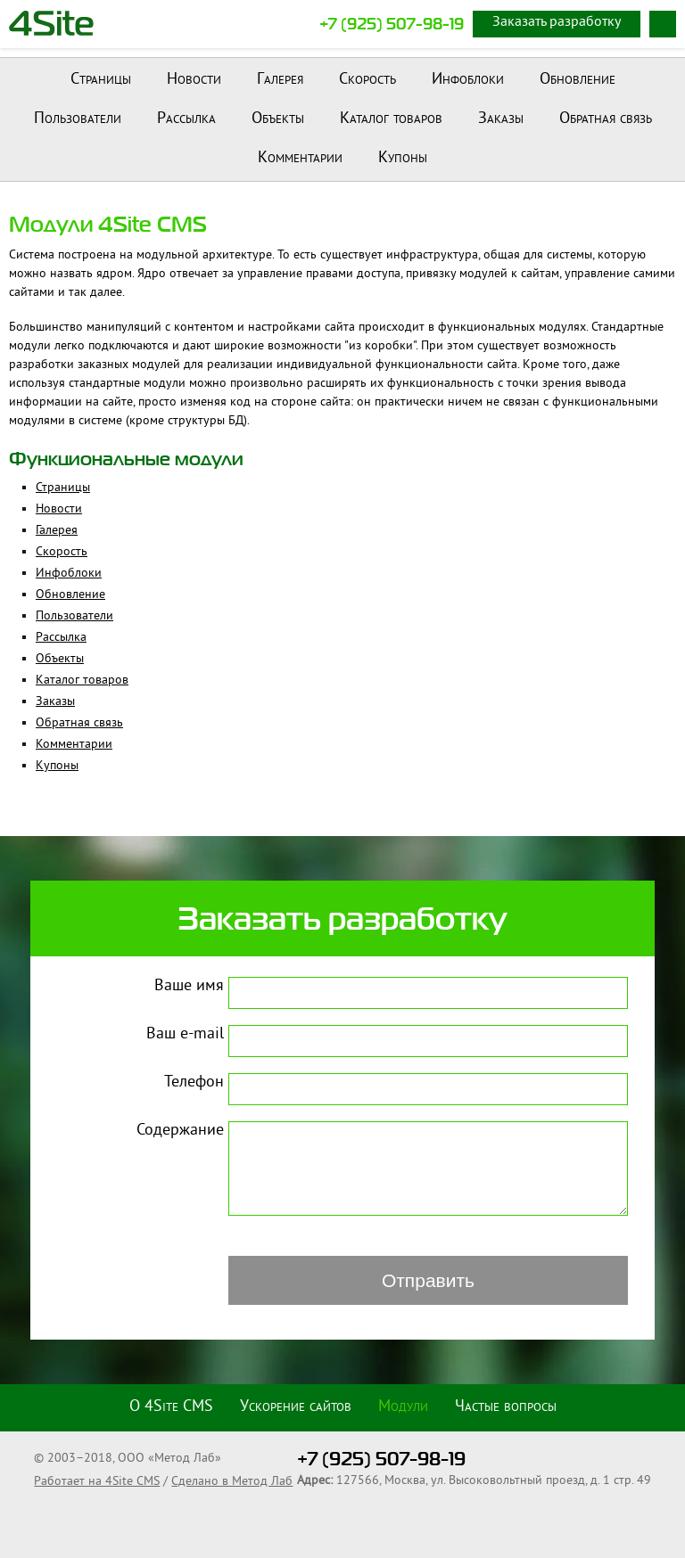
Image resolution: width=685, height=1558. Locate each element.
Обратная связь (605, 119)
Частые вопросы (506, 1407)
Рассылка (186, 119)
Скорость (367, 80)
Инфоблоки (468, 80)
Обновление (577, 80)
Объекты (278, 119)
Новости (194, 80)
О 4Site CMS (171, 1407)
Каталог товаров (391, 119)
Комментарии (300, 158)
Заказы (501, 119)
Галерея (280, 80)
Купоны (402, 158)
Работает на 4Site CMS (97, 1481)
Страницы (100, 80)
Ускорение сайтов (295, 1407)
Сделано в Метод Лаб (232, 1481)
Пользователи (77, 119)
